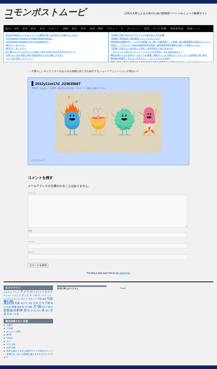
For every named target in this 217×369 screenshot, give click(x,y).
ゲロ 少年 (11, 344)
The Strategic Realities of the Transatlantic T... (27, 42)
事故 (44, 299)
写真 (50, 298)
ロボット (32, 299)
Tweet (123, 288)
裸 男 (8, 334)
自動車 (18, 310)
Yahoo (9, 338)
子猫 (47, 302)
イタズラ (47, 291)
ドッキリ (34, 295)
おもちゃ (8, 292)
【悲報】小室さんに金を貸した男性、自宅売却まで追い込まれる (141, 48)
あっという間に (14, 331)
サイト (31, 252)
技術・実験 (96, 28)
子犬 (41, 302)
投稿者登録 (176, 28)
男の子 (45, 307)
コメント (32, 193)
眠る (50, 307)
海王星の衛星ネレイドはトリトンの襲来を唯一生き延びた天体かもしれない (42, 35)
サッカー (7, 295)
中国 (39, 299)
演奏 (30, 307)
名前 (30, 231)
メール (31, 241)
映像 (13, 306)
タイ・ (9, 341)
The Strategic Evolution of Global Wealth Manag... (29, 38)
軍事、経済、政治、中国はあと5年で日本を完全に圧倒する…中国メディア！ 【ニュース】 (155, 62)
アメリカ (26, 292)
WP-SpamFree (123, 273)
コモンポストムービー (45, 15)
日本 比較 (11, 347)
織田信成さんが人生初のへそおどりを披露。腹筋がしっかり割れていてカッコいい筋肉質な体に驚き (158, 55)
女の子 (24, 303)
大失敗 (9, 328)
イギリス (37, 292)
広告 (8, 307)
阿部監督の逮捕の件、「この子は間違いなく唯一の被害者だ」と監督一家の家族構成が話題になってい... (160, 42)
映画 (19, 307)
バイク (44, 295)
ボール (17, 299)
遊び (47, 310)
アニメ (16, 292)
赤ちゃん (30, 310)
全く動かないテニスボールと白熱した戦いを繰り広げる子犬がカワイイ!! (41, 52)
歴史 (74, 28)
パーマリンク (38, 160)
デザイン (112, 28)
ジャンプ (16, 295)
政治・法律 (12, 28)
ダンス (25, 295)
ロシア (24, 298)
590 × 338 (92, 88)
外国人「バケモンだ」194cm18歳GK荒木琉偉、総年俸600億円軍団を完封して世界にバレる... (155, 45)
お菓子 (9, 325)
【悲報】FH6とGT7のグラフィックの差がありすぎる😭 (137, 35)
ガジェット (133, 28)
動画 (9, 302)
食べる (13, 314)
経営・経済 (29, 28)
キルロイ (43, 88)
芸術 (146, 28)
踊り (39, 310)
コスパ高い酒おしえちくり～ (20, 58)
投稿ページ (194, 28)
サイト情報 (159, 28)
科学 (83, 28)
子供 (35, 303)
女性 (30, 303)
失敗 (17, 303)
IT (122, 28)
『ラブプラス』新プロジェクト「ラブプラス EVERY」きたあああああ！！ (146, 52)
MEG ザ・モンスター (16, 45)
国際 (65, 28)
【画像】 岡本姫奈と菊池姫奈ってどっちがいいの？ (135, 38)
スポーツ (53, 28)
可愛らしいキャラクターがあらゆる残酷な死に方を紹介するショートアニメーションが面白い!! (83, 71)
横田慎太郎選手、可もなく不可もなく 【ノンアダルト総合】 (140, 58)
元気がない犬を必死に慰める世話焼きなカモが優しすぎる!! (34, 55)
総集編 (8, 310)
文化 (42, 28)
